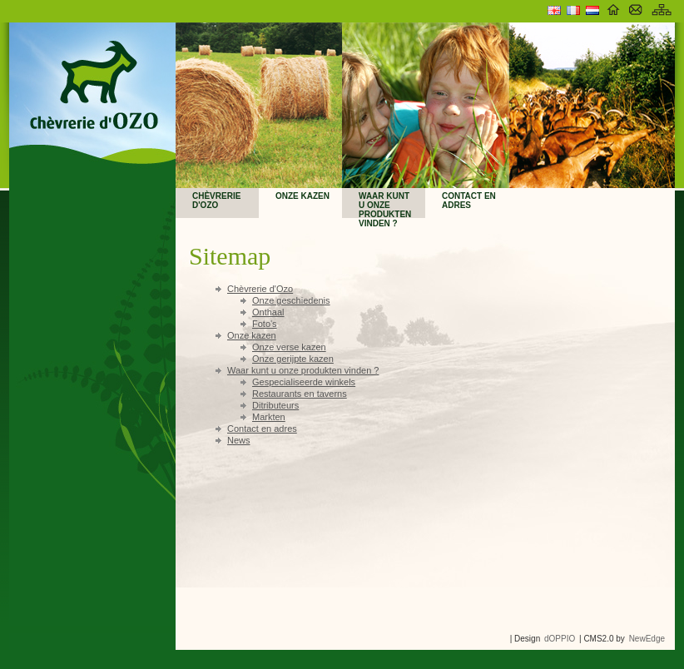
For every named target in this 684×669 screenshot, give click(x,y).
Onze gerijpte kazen (293, 359)
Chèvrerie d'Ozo (216, 200)
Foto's (264, 324)
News (238, 440)
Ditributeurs (275, 405)
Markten (268, 417)
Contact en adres (469, 200)
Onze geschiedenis (291, 300)
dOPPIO (559, 638)
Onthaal (268, 312)
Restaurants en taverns (299, 394)
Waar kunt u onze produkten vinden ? (385, 204)
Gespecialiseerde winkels (303, 382)
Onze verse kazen (289, 347)
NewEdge (647, 638)
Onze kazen (302, 196)
